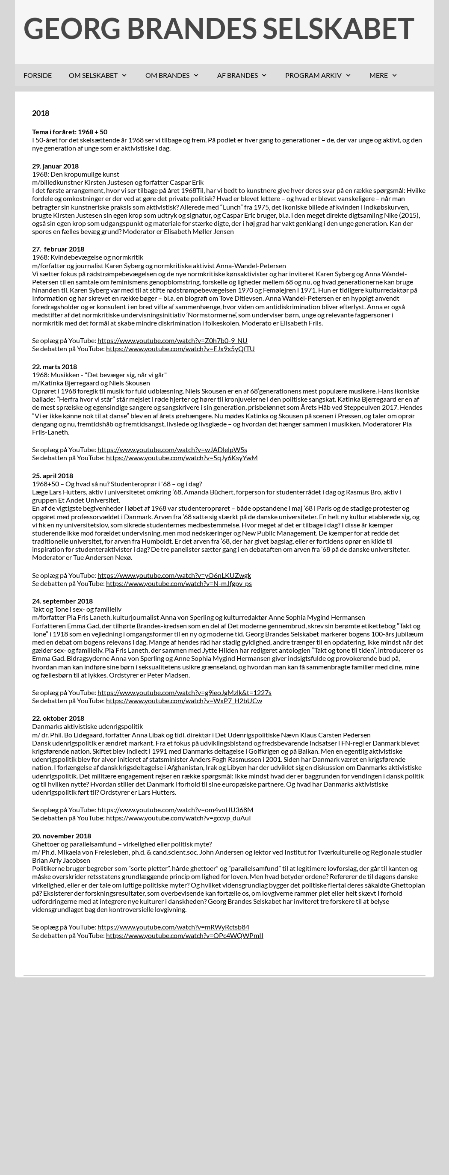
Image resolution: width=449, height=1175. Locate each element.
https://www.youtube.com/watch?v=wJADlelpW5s (172, 449)
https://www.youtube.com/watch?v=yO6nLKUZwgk (174, 575)
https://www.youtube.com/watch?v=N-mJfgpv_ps (179, 583)
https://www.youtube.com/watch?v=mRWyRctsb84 (173, 927)
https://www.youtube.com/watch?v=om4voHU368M (175, 809)
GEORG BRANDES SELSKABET (219, 28)
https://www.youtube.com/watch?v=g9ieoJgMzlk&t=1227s (184, 692)
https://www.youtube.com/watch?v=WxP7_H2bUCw (184, 700)
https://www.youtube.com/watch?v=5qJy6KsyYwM (182, 457)
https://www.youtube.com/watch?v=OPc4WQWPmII (184, 935)
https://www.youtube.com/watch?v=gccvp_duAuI (178, 818)
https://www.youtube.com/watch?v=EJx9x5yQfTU (180, 348)
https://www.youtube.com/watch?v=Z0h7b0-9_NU (172, 340)
